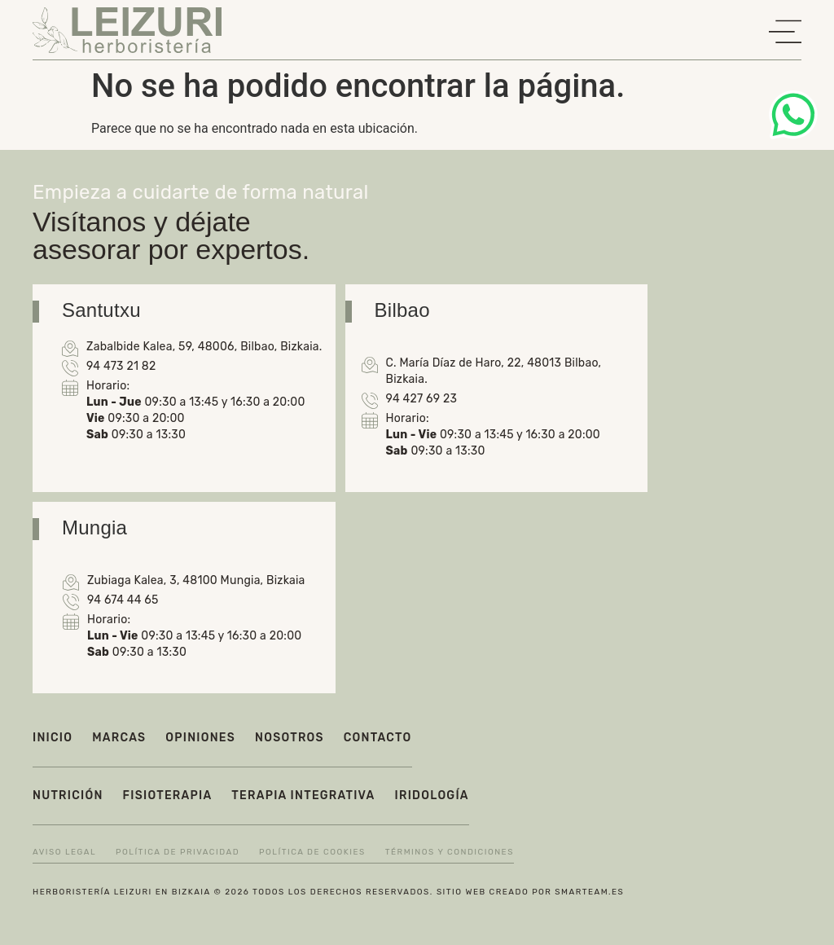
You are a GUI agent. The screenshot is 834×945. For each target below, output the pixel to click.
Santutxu (101, 310)
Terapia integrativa (303, 795)
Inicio (52, 738)
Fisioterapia (168, 795)
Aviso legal (64, 852)
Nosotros (289, 738)
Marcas (119, 738)
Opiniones (200, 738)
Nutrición (68, 795)
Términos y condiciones (449, 852)
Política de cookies (312, 852)
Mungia (94, 527)
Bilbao (402, 310)
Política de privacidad (177, 852)
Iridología (432, 795)
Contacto (378, 738)
